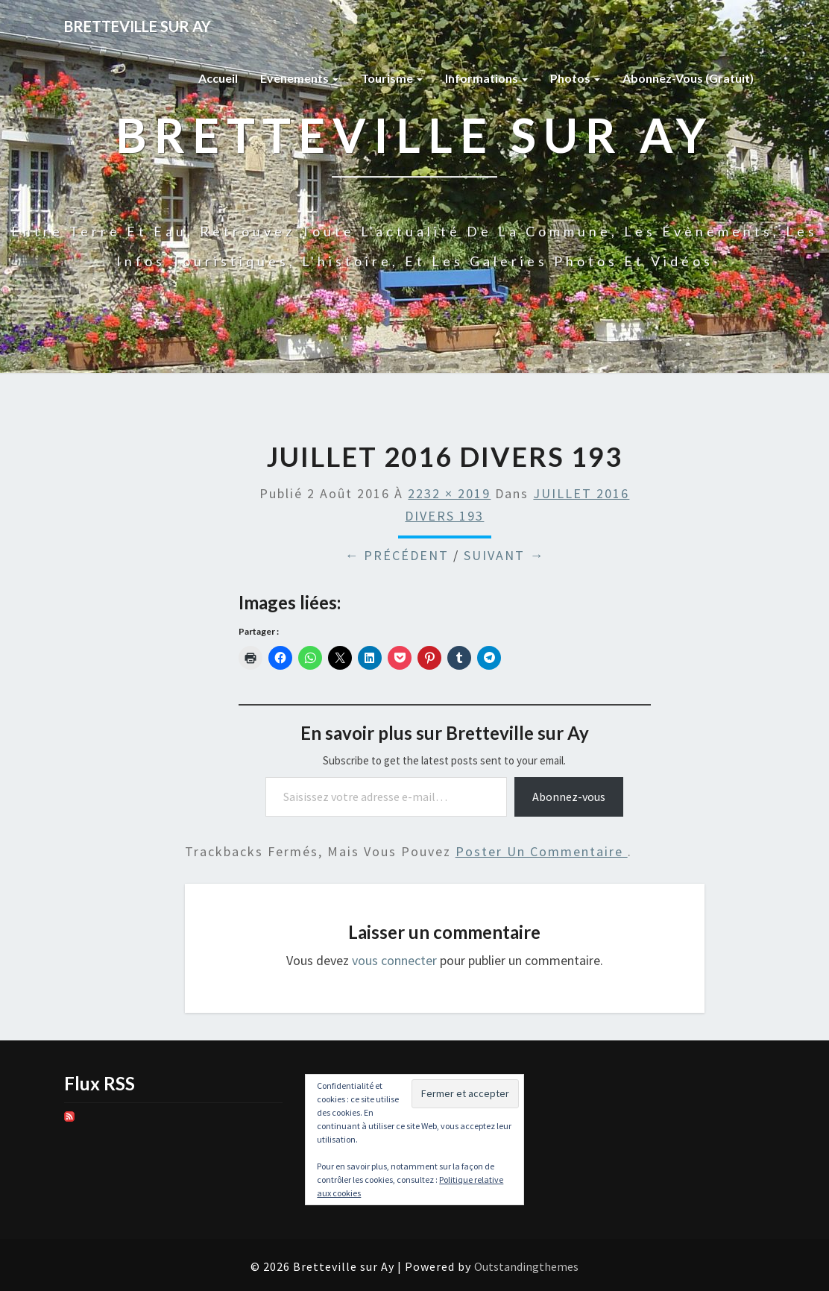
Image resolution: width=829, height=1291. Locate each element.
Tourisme (392, 78)
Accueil (218, 78)
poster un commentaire (542, 851)
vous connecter (394, 960)
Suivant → (504, 555)
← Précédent (396, 555)
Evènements (299, 78)
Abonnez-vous (568, 796)
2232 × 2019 (449, 493)
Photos (575, 78)
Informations (486, 78)
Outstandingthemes (526, 1266)
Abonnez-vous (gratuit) (688, 78)
